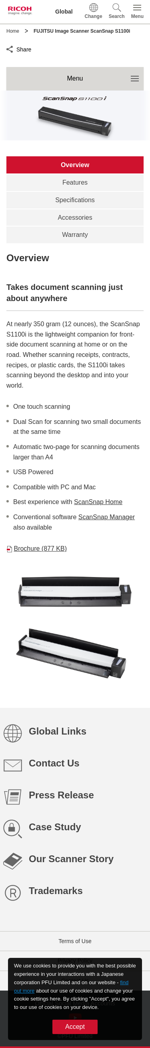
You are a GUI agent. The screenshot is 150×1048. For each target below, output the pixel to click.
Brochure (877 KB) (40, 548)
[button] (117, 11)
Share (23, 48)
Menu (105, 74)
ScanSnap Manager (106, 517)
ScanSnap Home (98, 501)
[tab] (75, 165)
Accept (75, 1026)
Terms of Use (74, 941)
